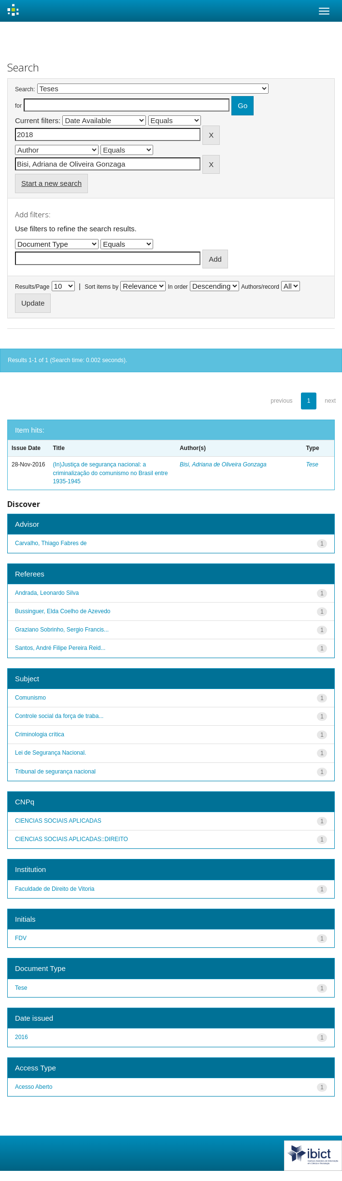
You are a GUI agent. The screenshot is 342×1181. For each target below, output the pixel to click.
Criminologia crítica (39, 734)
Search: (25, 89)
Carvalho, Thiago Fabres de (51, 543)
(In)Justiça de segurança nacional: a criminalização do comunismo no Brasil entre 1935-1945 (110, 472)
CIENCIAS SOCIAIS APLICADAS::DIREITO (71, 839)
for (18, 105)
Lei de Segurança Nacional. (50, 752)
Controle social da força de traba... (59, 716)
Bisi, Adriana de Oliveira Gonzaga (223, 464)
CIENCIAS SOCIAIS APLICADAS (58, 820)
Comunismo (30, 697)
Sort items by (101, 286)
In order (178, 286)
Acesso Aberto (33, 1086)
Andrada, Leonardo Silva (47, 593)
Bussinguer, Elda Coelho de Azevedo (62, 611)
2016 (21, 1037)
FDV (21, 938)
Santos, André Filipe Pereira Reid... (60, 648)
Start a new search (51, 183)
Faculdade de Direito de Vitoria (55, 889)
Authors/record (260, 286)
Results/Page (32, 286)
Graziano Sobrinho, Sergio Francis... (62, 629)
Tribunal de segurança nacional (55, 771)
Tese (312, 464)
